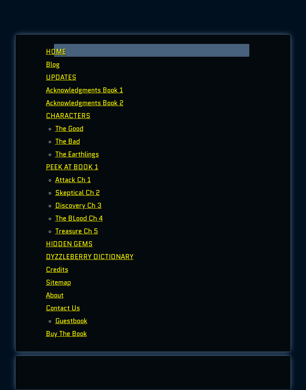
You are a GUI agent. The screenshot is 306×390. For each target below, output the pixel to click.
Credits (57, 269)
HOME (56, 51)
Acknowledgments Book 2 (84, 103)
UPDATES (61, 77)
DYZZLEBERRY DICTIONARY (90, 256)
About (55, 295)
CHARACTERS (68, 115)
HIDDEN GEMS (69, 244)
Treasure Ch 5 (76, 231)
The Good (69, 128)
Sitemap (58, 282)
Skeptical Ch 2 (77, 192)
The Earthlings (77, 154)
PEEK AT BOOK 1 (72, 167)
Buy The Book (66, 333)
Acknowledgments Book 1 (84, 90)
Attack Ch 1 (73, 180)
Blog (53, 64)
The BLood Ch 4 (79, 218)
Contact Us (63, 308)
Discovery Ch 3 (78, 205)
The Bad (67, 141)
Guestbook (71, 321)
